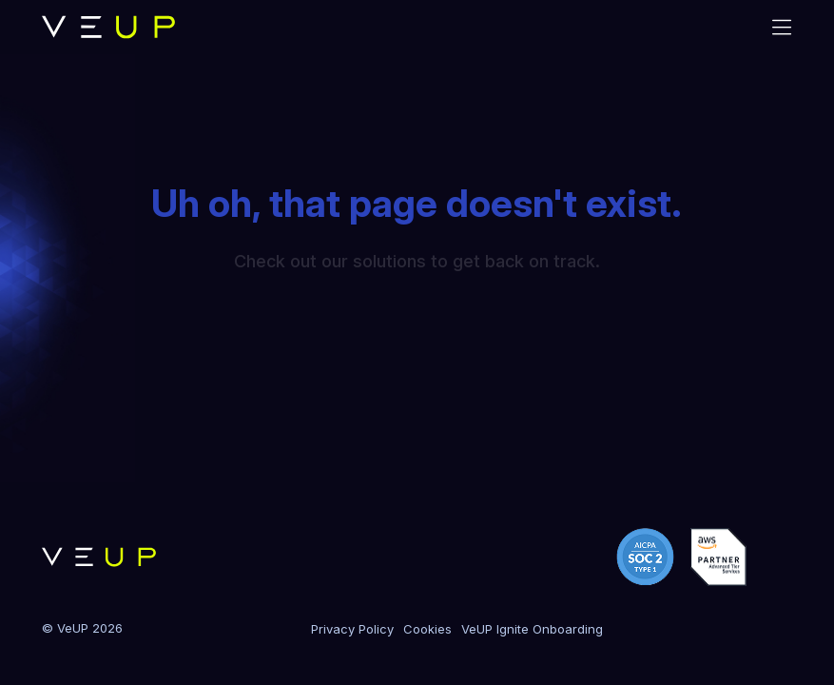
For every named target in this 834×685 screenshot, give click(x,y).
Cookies (427, 628)
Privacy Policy (352, 628)
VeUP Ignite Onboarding (532, 628)
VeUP (72, 628)
